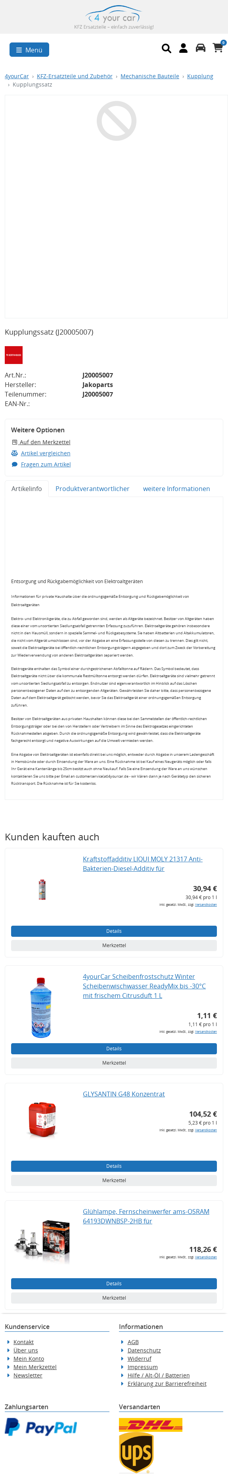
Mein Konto (28, 1358)
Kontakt (23, 1342)
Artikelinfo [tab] (26, 488)
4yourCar (17, 76)
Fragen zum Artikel (41, 464)
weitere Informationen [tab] (176, 488)
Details (114, 931)
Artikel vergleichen (41, 453)
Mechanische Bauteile (150, 76)
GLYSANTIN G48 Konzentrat (124, 1094)
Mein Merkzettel (35, 1367)
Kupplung (200, 76)
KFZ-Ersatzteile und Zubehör (75, 76)
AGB (133, 1342)
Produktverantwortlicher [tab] (93, 488)
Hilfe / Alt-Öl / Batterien (159, 1375)
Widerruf (139, 1358)
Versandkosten (206, 904)
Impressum (143, 1367)
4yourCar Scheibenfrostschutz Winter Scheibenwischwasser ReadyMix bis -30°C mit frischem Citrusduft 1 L (144, 986)
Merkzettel (114, 945)
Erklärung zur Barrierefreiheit (167, 1383)
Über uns (25, 1350)
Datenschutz (144, 1350)
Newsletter (27, 1375)
